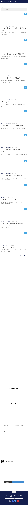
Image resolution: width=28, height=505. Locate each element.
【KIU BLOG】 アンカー (8, 199)
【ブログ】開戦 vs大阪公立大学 (11, 78)
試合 (9, 26)
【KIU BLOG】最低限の (8, 247)
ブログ (5, 26)
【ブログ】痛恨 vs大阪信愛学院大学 (13, 54)
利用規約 (12, 498)
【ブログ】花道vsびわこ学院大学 (12, 126)
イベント (3, 99)
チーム (2, 26)
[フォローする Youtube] (18, 501)
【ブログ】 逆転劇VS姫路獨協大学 (12, 223)
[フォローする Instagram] (10, 501)
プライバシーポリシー (19, 498)
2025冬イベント (6, 102)
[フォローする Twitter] (15, 501)
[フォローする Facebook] (13, 501)
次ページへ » (23, 256)
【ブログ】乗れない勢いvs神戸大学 (13, 176)
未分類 (9, 52)
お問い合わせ (7, 498)
